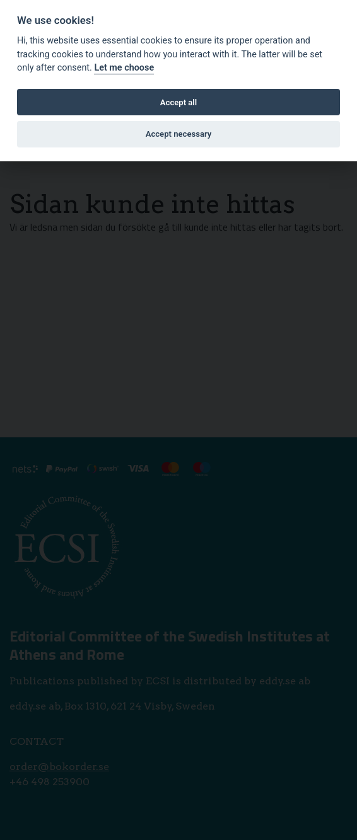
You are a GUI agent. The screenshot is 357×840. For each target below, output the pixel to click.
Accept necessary (179, 134)
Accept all (178, 102)
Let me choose (124, 67)
